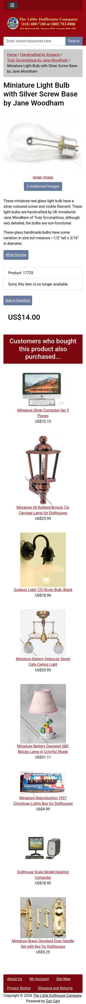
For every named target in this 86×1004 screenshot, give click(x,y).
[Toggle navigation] (12, 5)
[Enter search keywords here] (34, 41)
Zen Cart (53, 1001)
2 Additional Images (43, 186)
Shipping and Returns (55, 988)
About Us (14, 979)
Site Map (63, 979)
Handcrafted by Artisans (40, 55)
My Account (39, 979)
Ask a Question (18, 300)
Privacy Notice (19, 988)
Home (12, 55)
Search (74, 41)
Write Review (16, 255)
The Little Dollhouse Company (57, 995)
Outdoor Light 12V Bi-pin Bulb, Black (43, 590)
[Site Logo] (43, 24)
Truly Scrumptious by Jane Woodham (37, 60)
